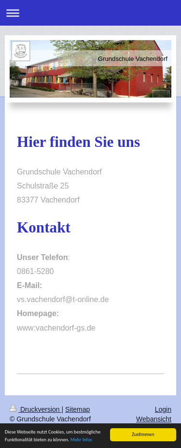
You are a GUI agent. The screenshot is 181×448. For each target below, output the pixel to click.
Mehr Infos (81, 440)
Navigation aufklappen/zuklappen (90, 12)
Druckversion (35, 409)
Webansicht (153, 419)
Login (163, 409)
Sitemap (77, 409)
